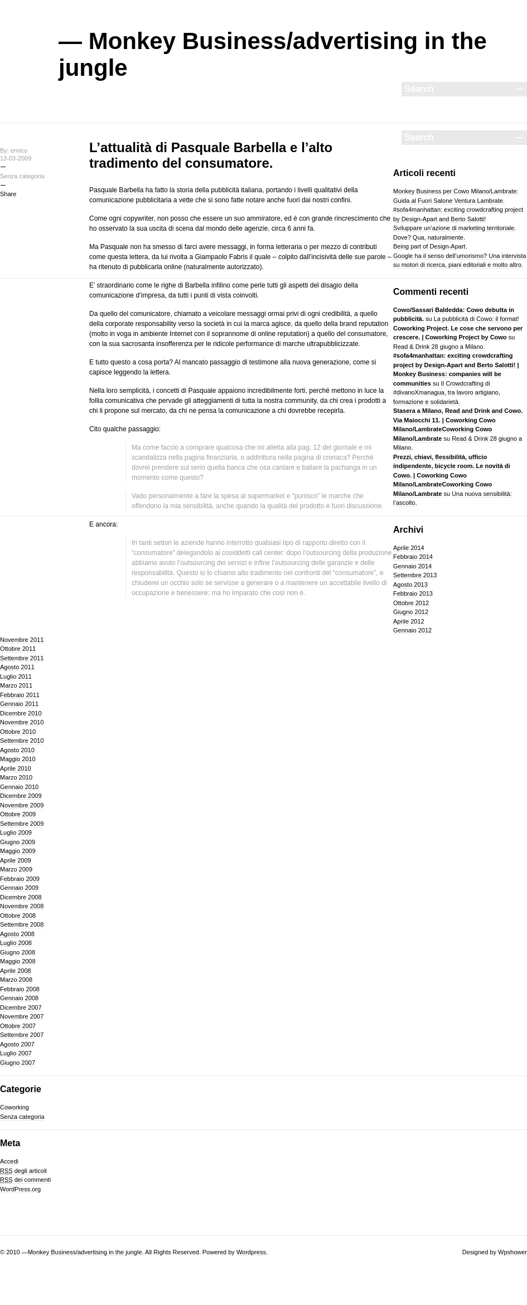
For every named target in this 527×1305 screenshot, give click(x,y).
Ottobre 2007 (18, 1025)
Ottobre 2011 (18, 648)
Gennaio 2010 (19, 786)
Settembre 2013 (415, 575)
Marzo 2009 (16, 869)
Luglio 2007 (16, 1053)
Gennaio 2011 (19, 703)
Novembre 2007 (21, 1016)
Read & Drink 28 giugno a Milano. (439, 346)
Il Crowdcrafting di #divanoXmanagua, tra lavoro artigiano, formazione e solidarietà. (446, 392)
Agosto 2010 (17, 750)
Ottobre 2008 (18, 915)
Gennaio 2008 (19, 998)
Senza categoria (22, 1116)
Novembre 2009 (21, 805)
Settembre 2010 (21, 740)
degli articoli (23, 1170)
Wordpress (251, 1252)
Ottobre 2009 (18, 814)
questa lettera (128, 257)
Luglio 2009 (16, 832)
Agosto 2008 (17, 934)
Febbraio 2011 (20, 695)
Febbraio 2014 (413, 556)
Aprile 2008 (15, 970)
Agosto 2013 (410, 584)
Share (8, 194)
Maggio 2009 (18, 851)
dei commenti (25, 1179)
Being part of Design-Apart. (430, 246)
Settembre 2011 (21, 658)
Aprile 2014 (408, 547)
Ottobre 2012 (411, 603)
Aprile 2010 (15, 768)
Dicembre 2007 (21, 1007)
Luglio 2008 (16, 942)
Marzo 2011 (16, 685)
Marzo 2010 (16, 777)
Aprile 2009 (15, 860)
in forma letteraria (276, 247)
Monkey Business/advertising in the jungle (85, 1252)
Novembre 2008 (21, 906)
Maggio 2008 (18, 961)
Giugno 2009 (17, 842)
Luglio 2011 (16, 676)
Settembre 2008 (21, 924)
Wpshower (512, 1252)
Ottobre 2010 (18, 731)
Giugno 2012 (410, 611)
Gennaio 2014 (412, 566)
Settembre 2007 (21, 1034)
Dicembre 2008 (21, 897)
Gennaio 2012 (412, 630)
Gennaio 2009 (19, 887)
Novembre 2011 (21, 639)
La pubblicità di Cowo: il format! (476, 318)
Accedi (9, 1161)
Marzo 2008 (16, 979)
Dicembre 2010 (21, 713)
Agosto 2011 (17, 667)
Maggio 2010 (18, 759)
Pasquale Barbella (116, 190)
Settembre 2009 (21, 823)
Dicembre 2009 (21, 795)
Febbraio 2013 (413, 593)
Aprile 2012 (408, 621)
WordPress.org (20, 1189)
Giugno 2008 (17, 952)
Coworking (14, 1107)
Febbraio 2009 (20, 878)
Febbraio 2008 (20, 989)
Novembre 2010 (21, 722)
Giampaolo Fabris (221, 257)
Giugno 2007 (17, 1062)
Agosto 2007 (17, 1044)
